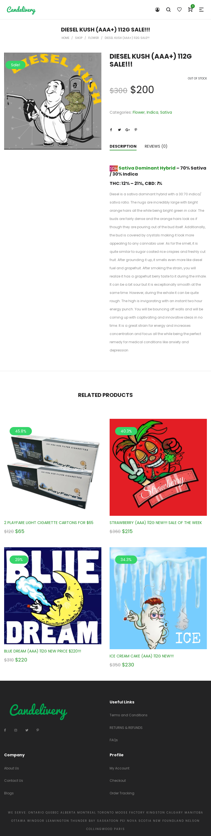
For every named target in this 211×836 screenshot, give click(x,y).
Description (123, 146)
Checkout (118, 780)
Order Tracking (122, 793)
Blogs (9, 793)
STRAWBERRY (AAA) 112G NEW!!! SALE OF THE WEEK (156, 522)
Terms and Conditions (129, 715)
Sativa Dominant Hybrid (147, 168)
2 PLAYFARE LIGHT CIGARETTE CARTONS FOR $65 (48, 522)
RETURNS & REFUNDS (126, 727)
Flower (93, 38)
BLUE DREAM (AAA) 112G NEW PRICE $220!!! (42, 651)
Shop (78, 38)
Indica (152, 112)
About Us (11, 768)
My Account (119, 768)
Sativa (166, 112)
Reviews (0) (156, 146)
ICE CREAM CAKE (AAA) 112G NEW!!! (142, 656)
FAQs (114, 740)
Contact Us (13, 780)
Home (65, 38)
